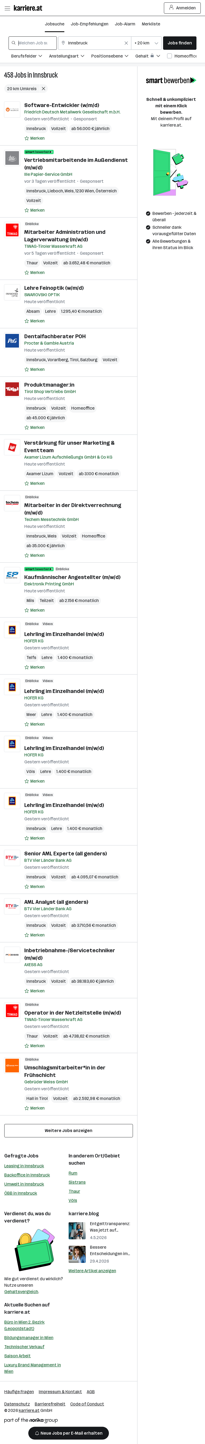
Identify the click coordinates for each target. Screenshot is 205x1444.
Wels (69, 190)
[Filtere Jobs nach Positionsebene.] (113, 57)
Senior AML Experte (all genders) (65, 853)
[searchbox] (33, 43)
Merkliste (151, 23)
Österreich (106, 190)
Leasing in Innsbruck (24, 1165)
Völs (30, 771)
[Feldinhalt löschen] (126, 43)
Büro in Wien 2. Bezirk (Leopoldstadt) (24, 1325)
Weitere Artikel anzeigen (92, 1270)
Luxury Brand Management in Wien (32, 1368)
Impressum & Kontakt (60, 1391)
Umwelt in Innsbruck (24, 1184)
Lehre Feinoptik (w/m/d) (54, 288)
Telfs (31, 657)
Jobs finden (180, 42)
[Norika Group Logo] (31, 1421)
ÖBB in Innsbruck (20, 1193)
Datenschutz (17, 1404)
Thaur (32, 262)
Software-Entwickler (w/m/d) (61, 105)
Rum (73, 1173)
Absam (33, 311)
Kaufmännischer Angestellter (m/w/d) (72, 577)
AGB (91, 1391)
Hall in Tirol (37, 1098)
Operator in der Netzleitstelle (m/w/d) (72, 1012)
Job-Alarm (125, 23)
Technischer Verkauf (24, 1346)
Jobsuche (54, 23)
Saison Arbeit (17, 1355)
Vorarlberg (58, 359)
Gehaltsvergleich (21, 1291)
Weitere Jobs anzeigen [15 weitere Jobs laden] (68, 1130)
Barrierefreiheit (50, 1404)
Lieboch (55, 190)
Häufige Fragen (19, 1391)
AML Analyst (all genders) (56, 902)
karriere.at (17, 1312)
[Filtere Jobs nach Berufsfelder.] (30, 57)
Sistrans (77, 1182)
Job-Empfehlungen (89, 23)
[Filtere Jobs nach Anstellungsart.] (70, 57)
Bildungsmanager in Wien (28, 1337)
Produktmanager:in (49, 385)
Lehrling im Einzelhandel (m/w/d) (64, 634)
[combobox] (33, 43)
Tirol (74, 359)
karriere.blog (84, 1214)
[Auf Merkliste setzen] (34, 138)
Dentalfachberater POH (55, 336)
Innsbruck (45, 75)
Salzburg (88, 359)
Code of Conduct (87, 1404)
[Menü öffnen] (7, 8)
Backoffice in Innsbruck (27, 1175)
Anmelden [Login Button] (182, 8)
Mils (30, 600)
